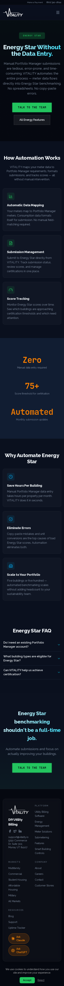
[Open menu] (57, 12)
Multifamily (14, 868)
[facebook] (9, 831)
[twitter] (15, 831)
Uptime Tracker (16, 927)
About (38, 868)
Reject (41, 980)
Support (12, 922)
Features (39, 843)
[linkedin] (20, 831)
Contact (39, 879)
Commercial (15, 874)
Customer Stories (44, 885)
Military (12, 895)
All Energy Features (31, 119)
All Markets (14, 901)
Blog (11, 916)
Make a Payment (35, 2)
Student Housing (17, 879)
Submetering (42, 837)
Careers (39, 874)
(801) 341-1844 (53, 2)
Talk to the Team (32, 107)
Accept (27, 980)
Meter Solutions (43, 831)
